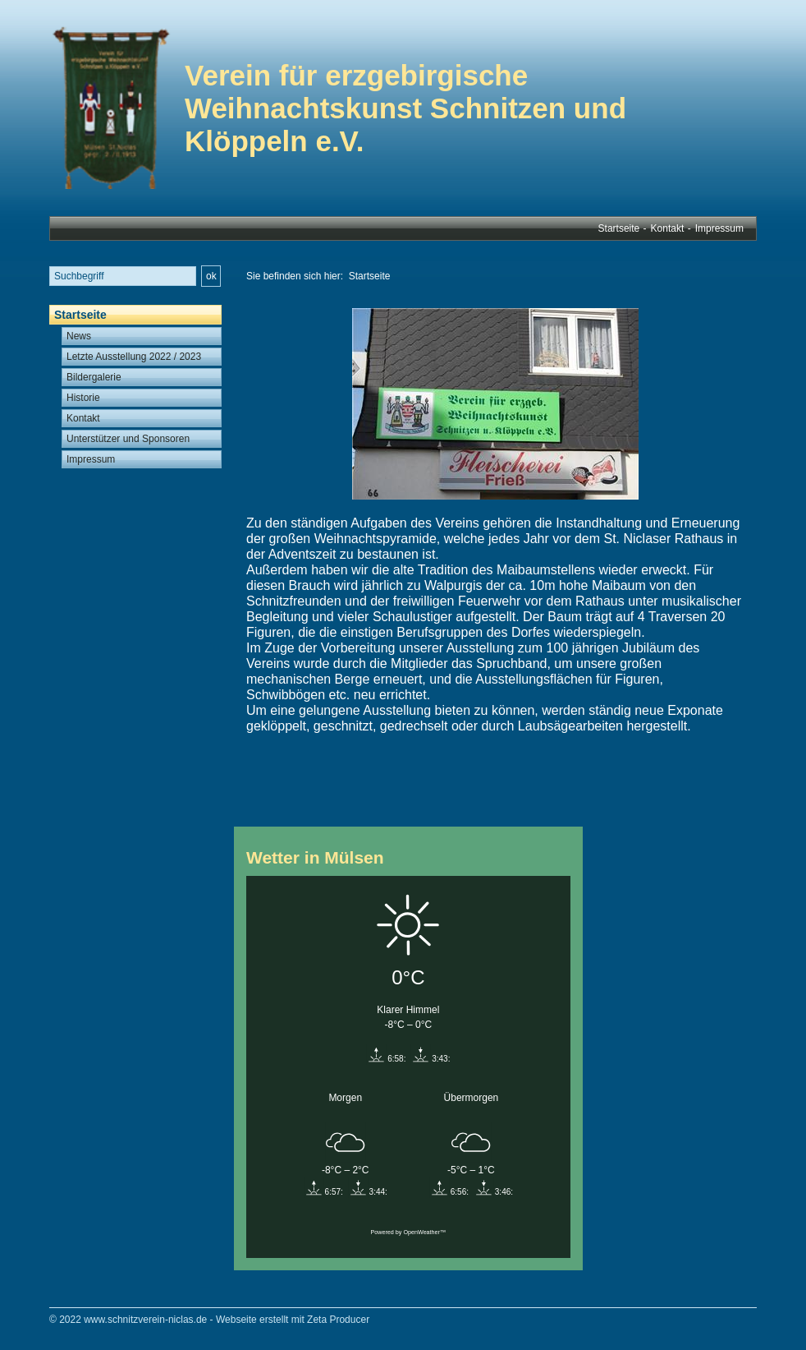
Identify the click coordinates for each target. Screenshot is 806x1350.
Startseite (619, 228)
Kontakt (668, 228)
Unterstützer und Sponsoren (128, 439)
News (78, 336)
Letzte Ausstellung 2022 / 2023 (133, 356)
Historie (83, 397)
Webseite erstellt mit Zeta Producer (292, 1319)
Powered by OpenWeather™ (408, 1232)
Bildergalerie (93, 377)
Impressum (719, 228)
